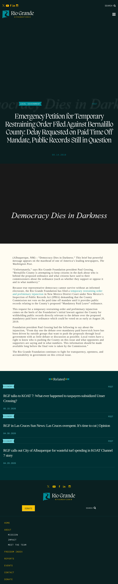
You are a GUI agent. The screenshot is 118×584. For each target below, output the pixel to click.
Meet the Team (17, 544)
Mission (13, 534)
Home (7, 522)
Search (110, 5)
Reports (9, 558)
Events (8, 565)
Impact (12, 539)
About (7, 529)
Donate (28, 508)
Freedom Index (13, 551)
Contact (9, 572)
